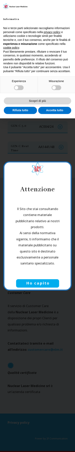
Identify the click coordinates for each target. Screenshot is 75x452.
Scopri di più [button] (37, 100)
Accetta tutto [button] (54, 110)
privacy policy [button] (52, 32)
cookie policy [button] (11, 47)
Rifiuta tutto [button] (20, 110)
